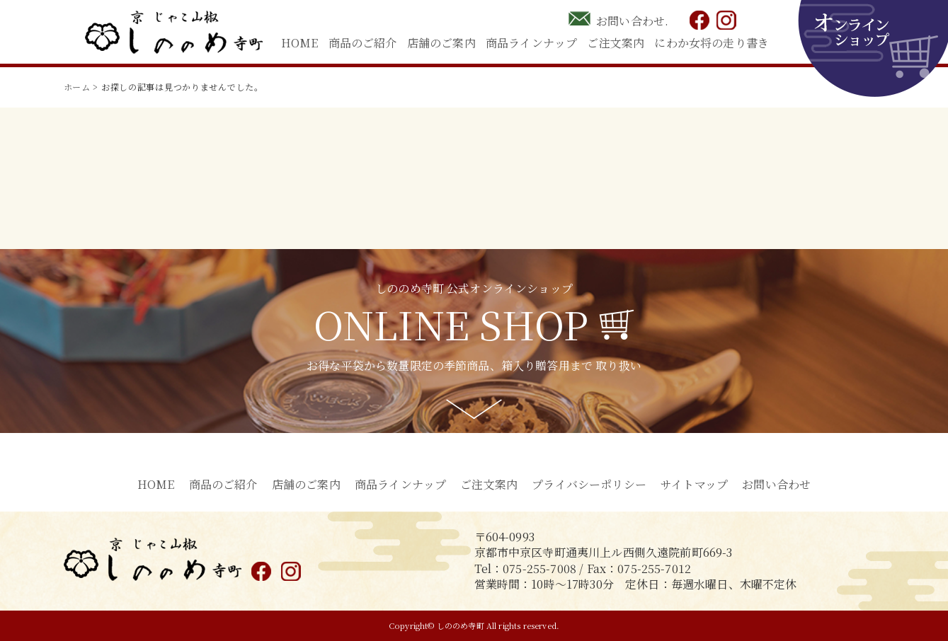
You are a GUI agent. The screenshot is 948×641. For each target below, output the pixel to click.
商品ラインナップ (531, 43)
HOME (300, 43)
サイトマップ (694, 484)
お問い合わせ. (632, 21)
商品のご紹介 (363, 43)
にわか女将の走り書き (711, 43)
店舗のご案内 (441, 43)
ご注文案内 (615, 43)
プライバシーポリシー (589, 484)
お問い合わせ (776, 484)
